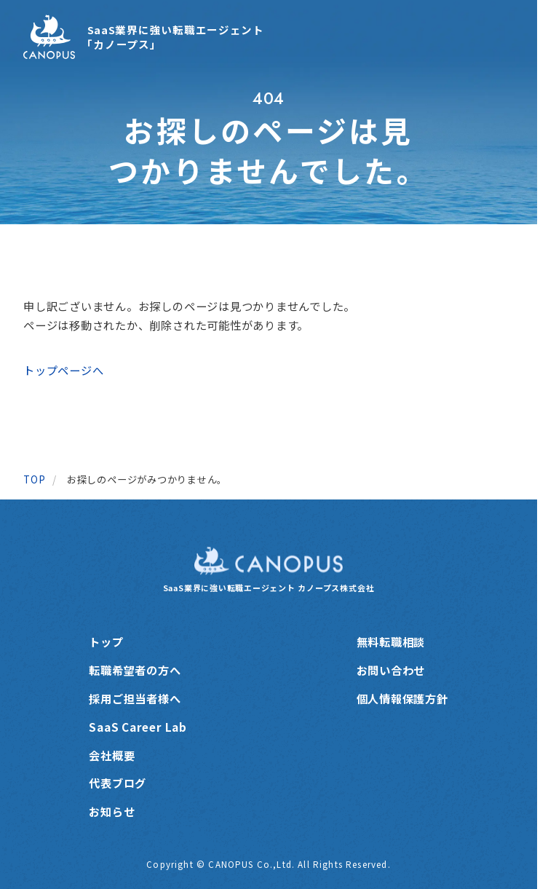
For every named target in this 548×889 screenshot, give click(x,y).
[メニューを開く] (498, 37)
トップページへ (63, 370)
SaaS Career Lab (137, 727)
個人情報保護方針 (402, 698)
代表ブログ (117, 783)
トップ (106, 641)
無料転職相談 (391, 641)
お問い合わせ (391, 670)
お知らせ (112, 811)
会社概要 (112, 755)
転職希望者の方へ (134, 670)
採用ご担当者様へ (134, 698)
